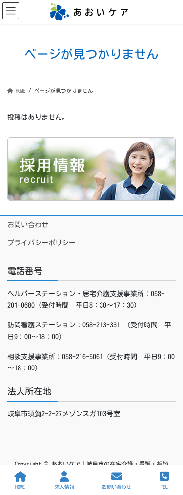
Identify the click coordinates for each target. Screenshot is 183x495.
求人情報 (64, 480)
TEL (164, 480)
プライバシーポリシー (41, 242)
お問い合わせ (27, 224)
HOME (20, 480)
